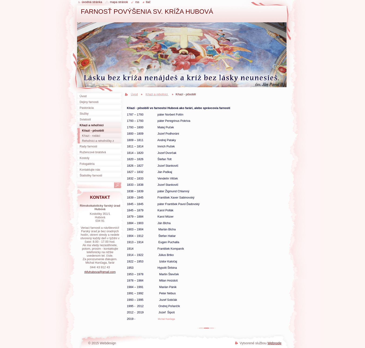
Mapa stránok (119, 2)
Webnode (274, 343)
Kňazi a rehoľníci (157, 94)
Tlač (148, 2)
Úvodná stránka (92, 2)
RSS (137, 2)
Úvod (134, 94)
